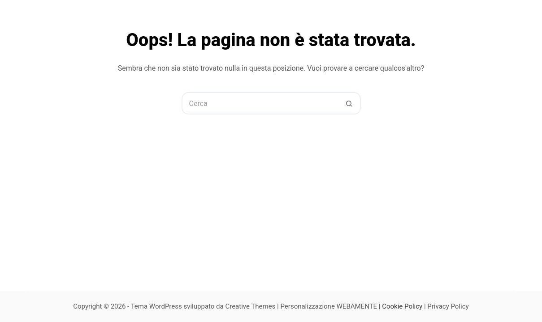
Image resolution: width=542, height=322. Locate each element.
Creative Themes (250, 306)
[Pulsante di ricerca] (349, 103)
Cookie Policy (402, 306)
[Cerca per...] (260, 103)
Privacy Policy (447, 306)
